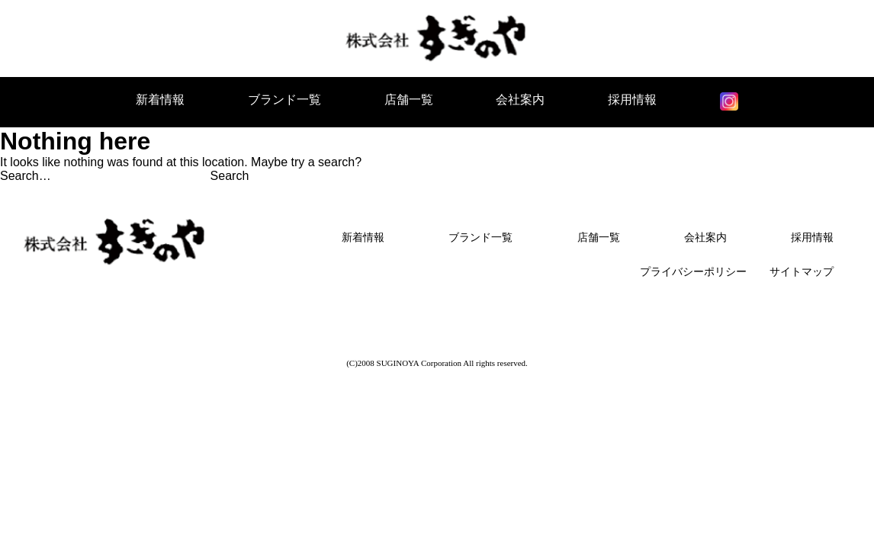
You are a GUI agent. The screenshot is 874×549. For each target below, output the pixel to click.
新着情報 (160, 99)
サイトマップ (802, 271)
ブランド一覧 (284, 99)
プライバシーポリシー (693, 271)
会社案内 (520, 99)
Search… (25, 175)
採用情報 (632, 99)
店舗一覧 (408, 99)
